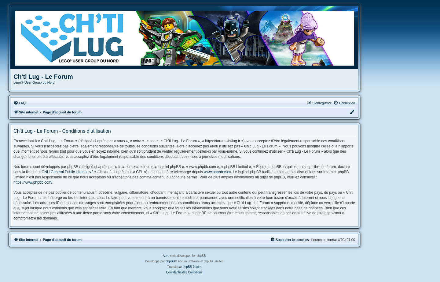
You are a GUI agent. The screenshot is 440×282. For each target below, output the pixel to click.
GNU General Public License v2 (67, 172)
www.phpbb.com (217, 172)
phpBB (170, 261)
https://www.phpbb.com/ (32, 182)
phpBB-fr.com (192, 267)
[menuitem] (19, 103)
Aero (166, 255)
